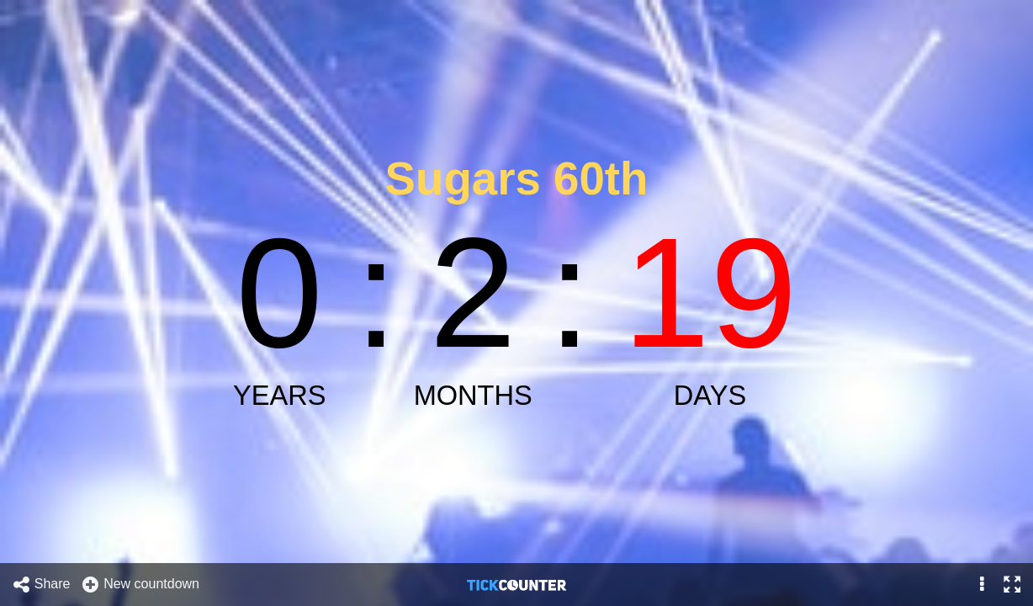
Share (41, 584)
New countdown (140, 584)
